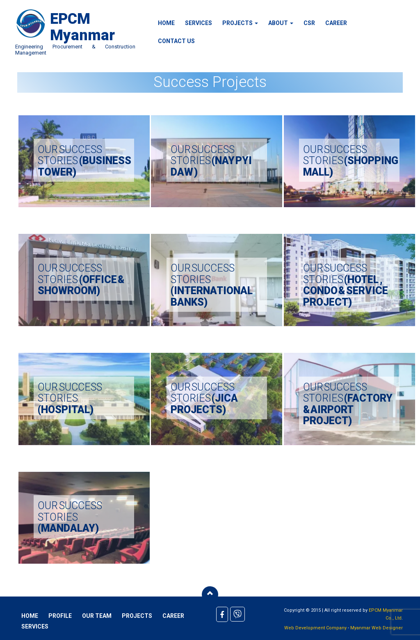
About (280, 23)
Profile (60, 616)
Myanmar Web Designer (376, 628)
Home (166, 23)
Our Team (97, 616)
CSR (309, 23)
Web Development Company (315, 628)
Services (198, 23)
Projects (240, 23)
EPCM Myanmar (82, 27)
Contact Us (176, 41)
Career (336, 23)
